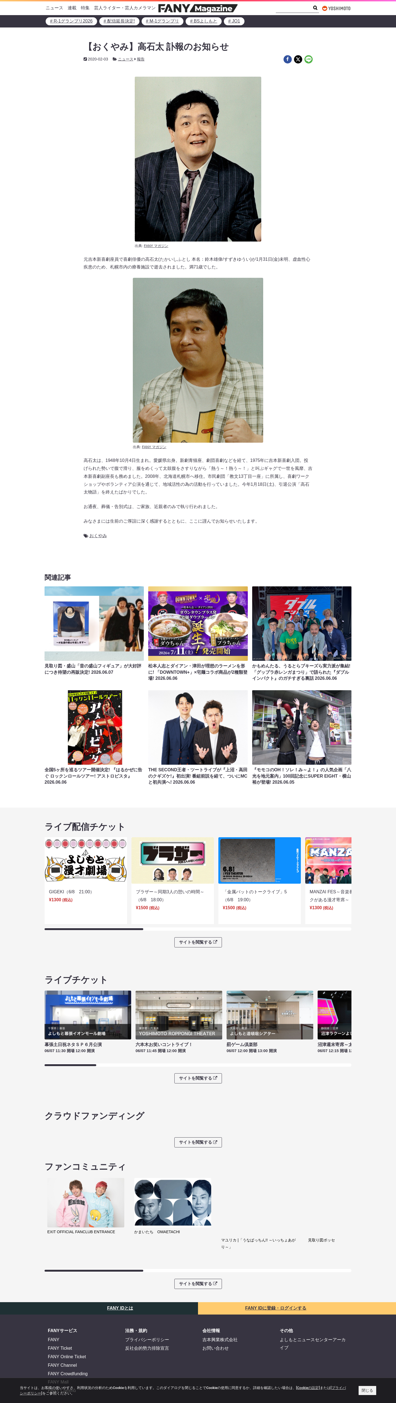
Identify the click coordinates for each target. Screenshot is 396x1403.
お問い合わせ (215, 1306)
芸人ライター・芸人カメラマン (125, 7)
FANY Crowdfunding (68, 1331)
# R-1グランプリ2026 (71, 21)
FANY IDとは (120, 1266)
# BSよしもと (203, 21)
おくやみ (98, 535)
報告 (141, 59)
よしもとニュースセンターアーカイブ (313, 1302)
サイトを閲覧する (198, 934)
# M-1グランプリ (162, 21)
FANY (53, 1298)
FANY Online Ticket (67, 1314)
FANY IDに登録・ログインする (276, 1266)
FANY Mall (58, 1340)
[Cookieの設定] (308, 1388)
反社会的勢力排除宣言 (147, 1306)
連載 (72, 7)
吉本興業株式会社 (220, 1298)
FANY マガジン (156, 246)
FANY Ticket (60, 1306)
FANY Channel (62, 1323)
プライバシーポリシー (147, 1298)
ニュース (54, 7)
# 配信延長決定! (119, 21)
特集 (85, 7)
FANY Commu (62, 1348)
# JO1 (234, 21)
